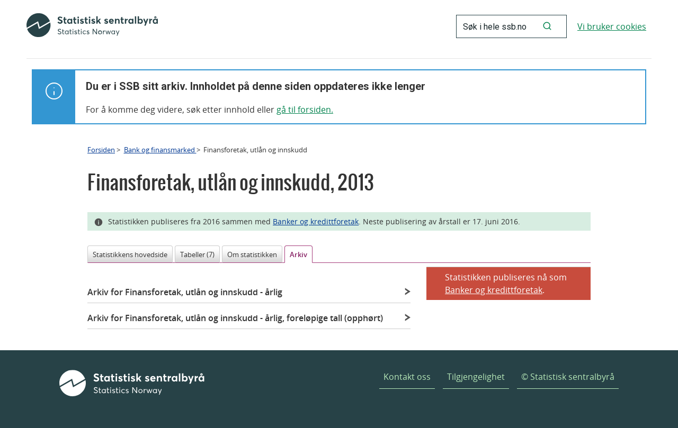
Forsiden (101, 149)
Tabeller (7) (197, 254)
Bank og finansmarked (160, 149)
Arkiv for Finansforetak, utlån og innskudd (184, 292)
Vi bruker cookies (611, 26)
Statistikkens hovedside (130, 254)
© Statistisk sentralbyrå (567, 377)
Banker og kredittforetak (316, 221)
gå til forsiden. (304, 109)
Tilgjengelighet (476, 377)
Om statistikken (252, 254)
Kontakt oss (407, 377)
